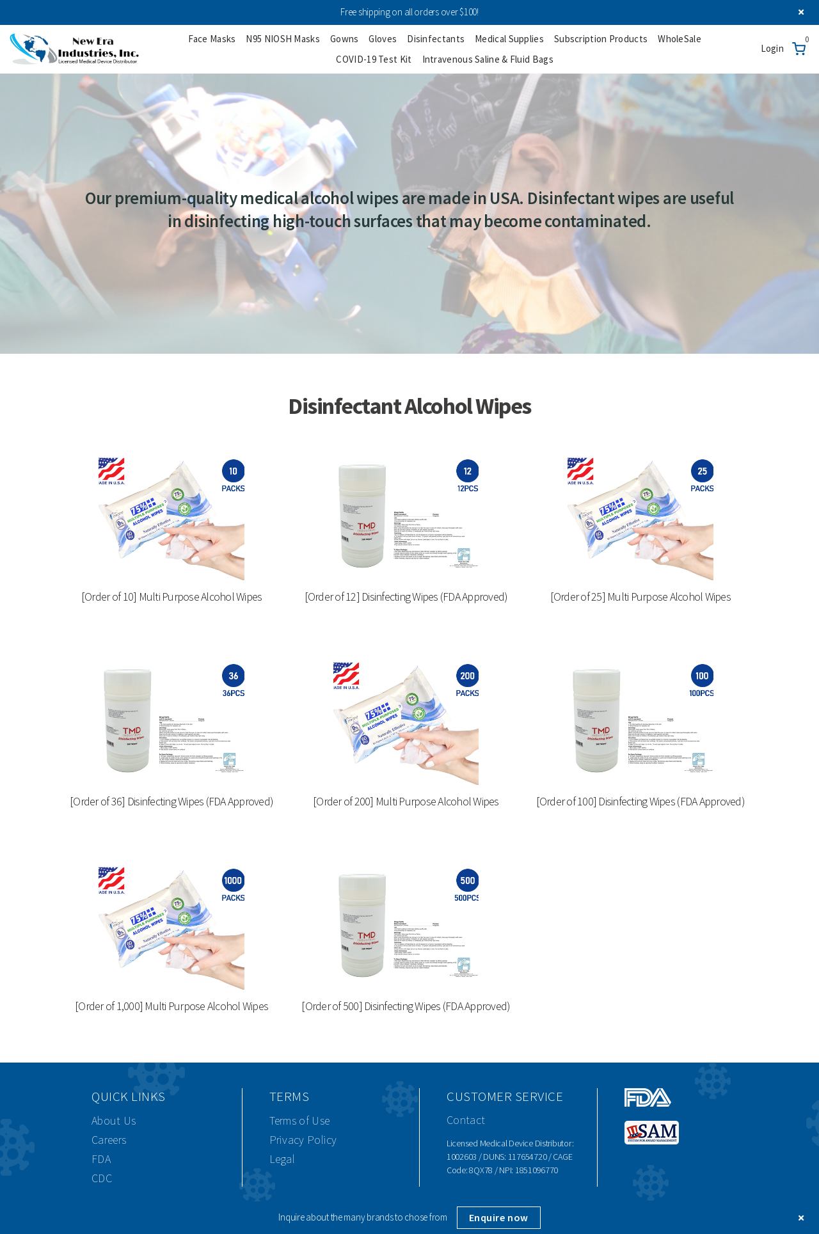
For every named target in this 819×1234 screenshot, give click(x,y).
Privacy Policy (303, 1139)
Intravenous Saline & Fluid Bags (487, 59)
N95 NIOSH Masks (283, 39)
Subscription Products (601, 39)
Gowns (344, 39)
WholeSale (679, 39)
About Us (113, 1120)
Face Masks (211, 39)
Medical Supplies (509, 39)
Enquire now (499, 1217)
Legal (282, 1158)
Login (772, 48)
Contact (466, 1119)
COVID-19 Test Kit (373, 59)
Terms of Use (299, 1120)
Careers (108, 1139)
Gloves (383, 39)
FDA (101, 1158)
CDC (101, 1178)
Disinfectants (436, 39)
